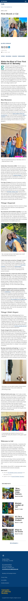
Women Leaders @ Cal (19, 505)
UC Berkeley (4, 1)
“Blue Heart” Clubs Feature (18, 491)
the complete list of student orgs (19, 299)
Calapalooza (8, 291)
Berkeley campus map (12, 191)
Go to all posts (14, 543)
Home (2, 7)
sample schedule (17, 175)
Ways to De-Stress (19, 531)
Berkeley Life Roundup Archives (9, 573)
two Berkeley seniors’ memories (15, 472)
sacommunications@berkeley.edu (10, 569)
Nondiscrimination (5, 583)
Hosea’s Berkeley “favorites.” (17, 476)
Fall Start (3, 56)
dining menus (18, 266)
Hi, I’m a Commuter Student (19, 518)
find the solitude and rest (20, 326)
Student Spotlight (21, 56)
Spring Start (14, 56)
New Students (8, 56)
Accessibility (4, 580)
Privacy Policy (4, 577)
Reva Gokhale (7, 43)
